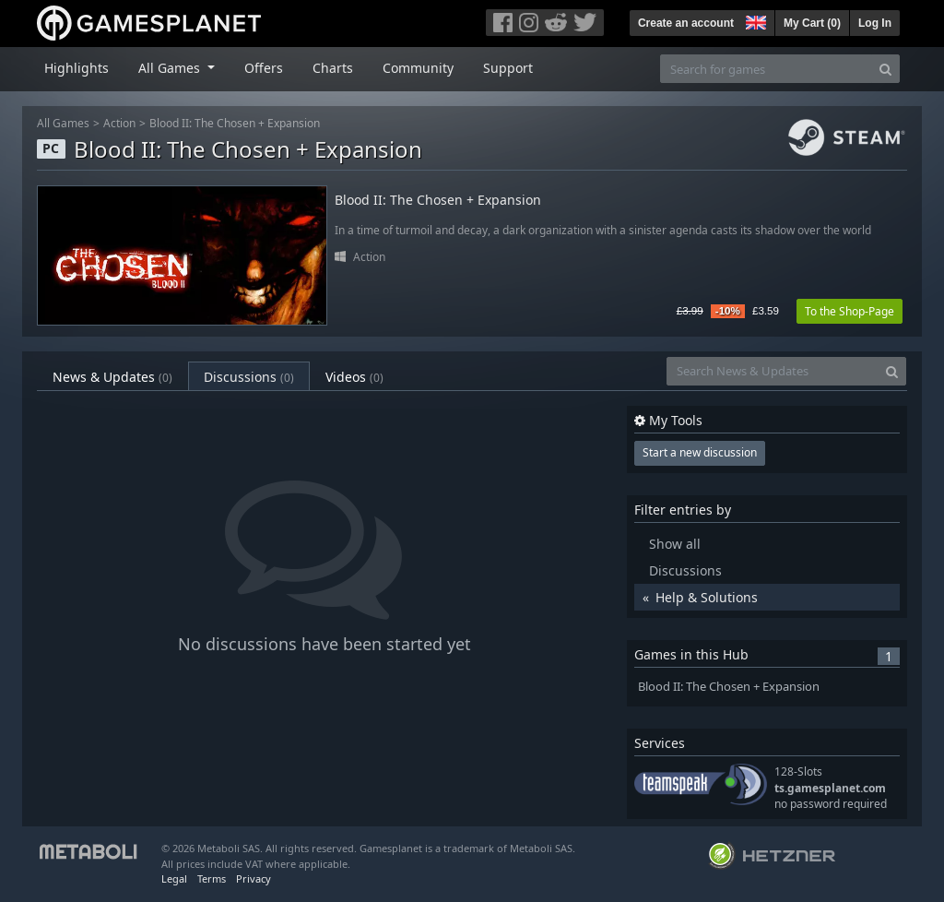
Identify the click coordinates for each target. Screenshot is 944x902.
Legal (174, 878)
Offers (263, 68)
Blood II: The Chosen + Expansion (234, 123)
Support (508, 68)
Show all (675, 543)
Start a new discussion (700, 452)
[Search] (885, 68)
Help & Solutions (706, 597)
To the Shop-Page (849, 311)
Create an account (686, 23)
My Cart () (812, 23)
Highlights (76, 68)
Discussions (249, 377)
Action (119, 123)
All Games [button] (171, 68)
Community (418, 68)
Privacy (253, 878)
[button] (754, 20)
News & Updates (112, 377)
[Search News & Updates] (773, 371)
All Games (63, 123)
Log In (874, 23)
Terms (211, 878)
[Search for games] (766, 68)
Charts (333, 68)
